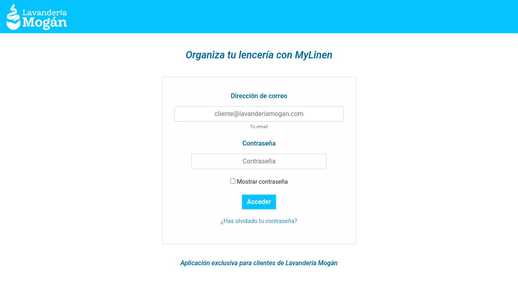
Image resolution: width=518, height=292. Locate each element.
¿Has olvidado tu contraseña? (259, 221)
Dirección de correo (259, 96)
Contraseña (259, 143)
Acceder (259, 202)
